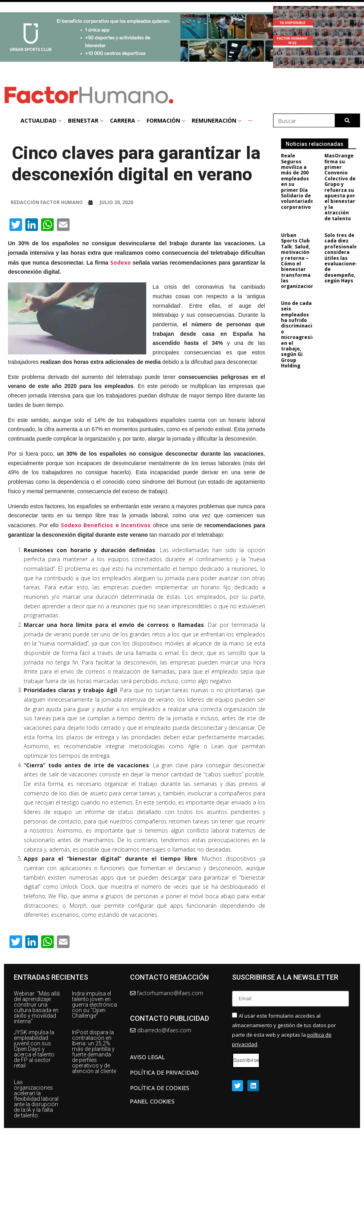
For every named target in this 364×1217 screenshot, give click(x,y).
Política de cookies (159, 1088)
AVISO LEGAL (147, 1057)
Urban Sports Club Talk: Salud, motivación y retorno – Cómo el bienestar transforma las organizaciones (305, 261)
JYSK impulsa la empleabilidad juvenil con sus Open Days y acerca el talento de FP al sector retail (34, 1049)
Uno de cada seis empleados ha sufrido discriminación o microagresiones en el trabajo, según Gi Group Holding (307, 334)
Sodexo (120, 262)
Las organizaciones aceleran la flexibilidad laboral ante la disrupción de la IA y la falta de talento (36, 1099)
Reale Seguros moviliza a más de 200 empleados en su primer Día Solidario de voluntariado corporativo (302, 181)
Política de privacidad (164, 1072)
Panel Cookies (152, 1101)
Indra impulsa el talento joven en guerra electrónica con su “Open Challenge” (94, 1004)
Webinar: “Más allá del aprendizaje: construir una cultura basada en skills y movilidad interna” (37, 1007)
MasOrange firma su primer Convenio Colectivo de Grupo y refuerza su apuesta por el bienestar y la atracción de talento (344, 186)
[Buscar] (347, 120)
